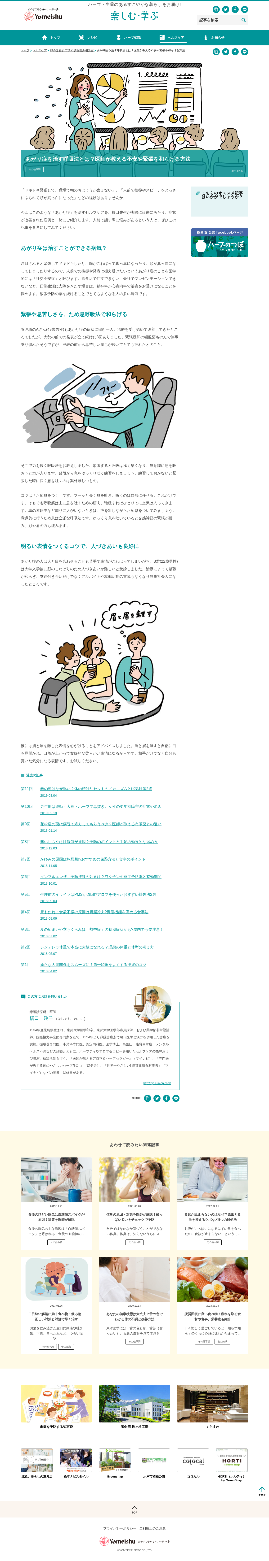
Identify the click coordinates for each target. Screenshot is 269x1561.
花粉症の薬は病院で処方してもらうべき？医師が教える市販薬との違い (100, 827)
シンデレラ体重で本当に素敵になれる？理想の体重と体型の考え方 (97, 950)
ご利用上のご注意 (152, 1528)
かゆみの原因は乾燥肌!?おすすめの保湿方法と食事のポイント (93, 862)
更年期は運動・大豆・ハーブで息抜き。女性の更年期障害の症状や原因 (100, 809)
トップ (25, 50)
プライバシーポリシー (119, 1528)
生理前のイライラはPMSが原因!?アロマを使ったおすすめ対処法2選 (98, 897)
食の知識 (66, 1346)
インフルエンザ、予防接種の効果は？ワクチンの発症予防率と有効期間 (100, 880)
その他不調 (34, 169)
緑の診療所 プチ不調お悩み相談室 (72, 50)
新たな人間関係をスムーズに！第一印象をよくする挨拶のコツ (93, 968)
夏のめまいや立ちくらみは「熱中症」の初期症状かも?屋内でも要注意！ (102, 932)
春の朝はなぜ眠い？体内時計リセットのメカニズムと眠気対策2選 (96, 792)
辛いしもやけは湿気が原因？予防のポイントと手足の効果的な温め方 (99, 845)
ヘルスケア (40, 50)
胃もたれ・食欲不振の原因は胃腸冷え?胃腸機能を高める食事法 (94, 915)
